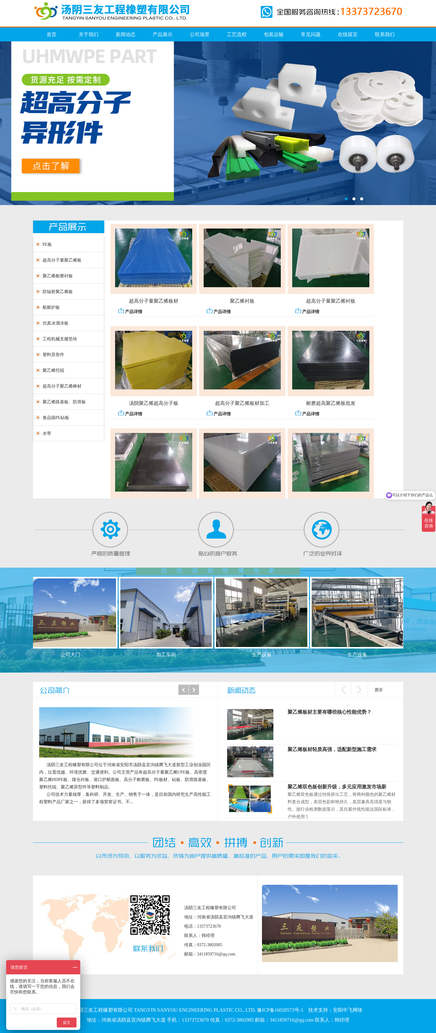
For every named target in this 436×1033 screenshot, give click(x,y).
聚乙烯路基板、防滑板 (64, 402)
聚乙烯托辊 (53, 370)
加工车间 (168, 654)
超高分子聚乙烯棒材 (62, 386)
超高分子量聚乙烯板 (62, 260)
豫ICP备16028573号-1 (280, 1010)
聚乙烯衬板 (242, 303)
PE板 (47, 244)
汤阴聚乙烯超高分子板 (153, 405)
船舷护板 (51, 307)
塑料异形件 (53, 354)
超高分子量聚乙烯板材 (153, 303)
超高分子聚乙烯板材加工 (242, 405)
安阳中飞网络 (348, 1010)
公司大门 (72, 654)
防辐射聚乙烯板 (58, 291)
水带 (47, 433)
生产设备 (264, 654)
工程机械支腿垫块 (60, 339)
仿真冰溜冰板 (218, 123)
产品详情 (130, 313)
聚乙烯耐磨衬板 (58, 276)
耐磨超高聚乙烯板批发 (330, 405)
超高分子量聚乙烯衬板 (330, 303)
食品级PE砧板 (56, 417)
